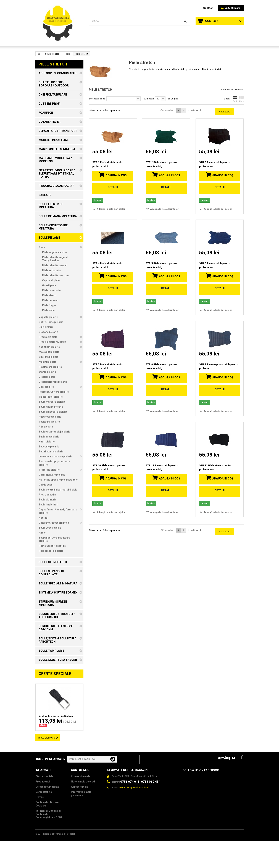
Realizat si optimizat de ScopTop (59, 834)
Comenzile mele (80, 776)
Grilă (235, 99)
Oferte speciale (55, 673)
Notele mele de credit (83, 781)
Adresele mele (79, 786)
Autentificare (230, 8)
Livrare (39, 797)
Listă (241, 99)
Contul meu (80, 770)
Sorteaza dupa (97, 98)
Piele (67, 54)
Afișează (149, 98)
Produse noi (42, 781)
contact (208, 8)
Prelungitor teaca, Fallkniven (56, 716)
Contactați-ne (43, 791)
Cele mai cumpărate (47, 786)
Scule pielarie (52, 54)
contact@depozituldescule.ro (133, 787)
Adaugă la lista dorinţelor (110, 209)
